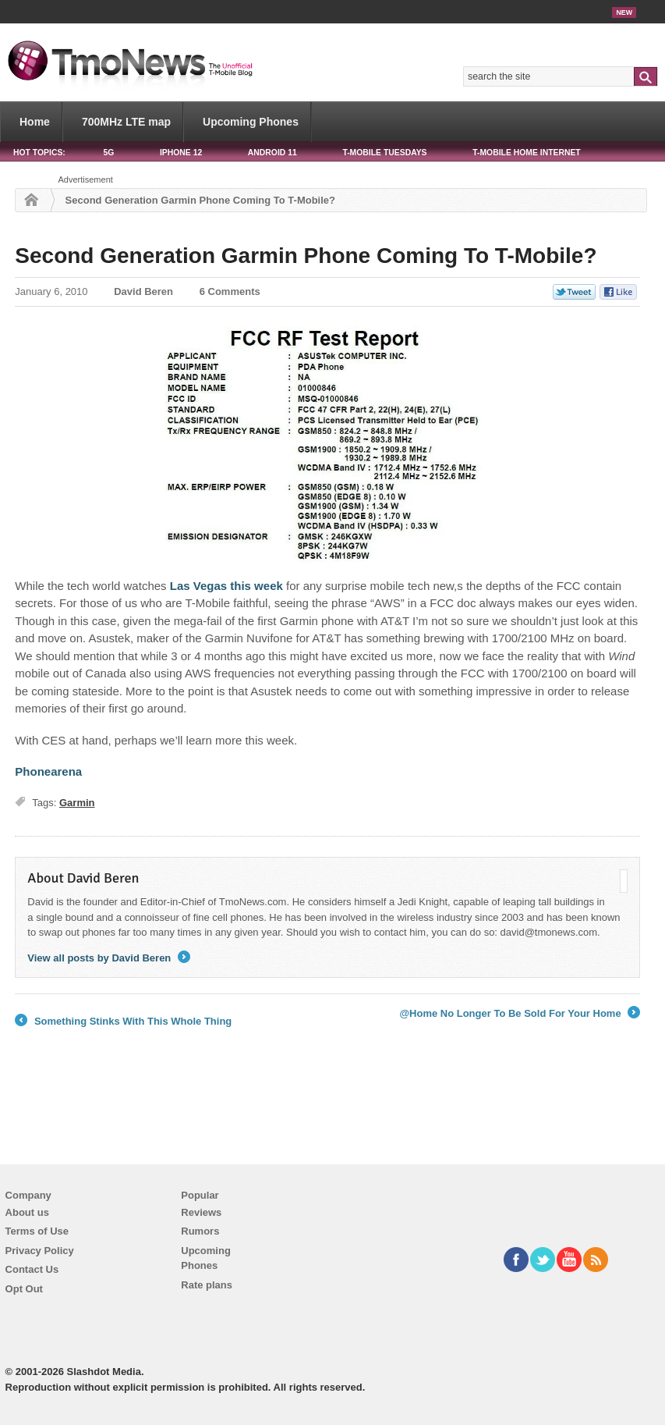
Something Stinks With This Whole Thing (123, 1021)
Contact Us (32, 1269)
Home (34, 121)
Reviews (201, 1212)
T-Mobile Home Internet (526, 152)
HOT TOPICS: (39, 152)
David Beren (143, 291)
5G (108, 152)
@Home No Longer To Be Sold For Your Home (519, 1014)
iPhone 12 (181, 152)
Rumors (200, 1231)
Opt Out (24, 1289)
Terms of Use (37, 1231)
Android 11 (272, 152)
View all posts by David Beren (108, 958)
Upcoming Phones (251, 121)
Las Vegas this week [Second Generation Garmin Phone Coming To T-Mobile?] (226, 585)
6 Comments (230, 291)
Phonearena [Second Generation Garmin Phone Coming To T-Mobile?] (48, 771)
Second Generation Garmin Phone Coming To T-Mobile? (305, 255)
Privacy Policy (39, 1250)
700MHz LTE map (126, 121)
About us (27, 1212)
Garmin (77, 802)
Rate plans (206, 1285)
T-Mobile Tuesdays (384, 152)
